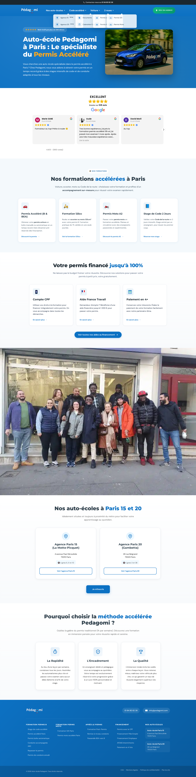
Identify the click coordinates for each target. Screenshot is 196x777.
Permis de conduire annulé (39, 755)
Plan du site (166, 770)
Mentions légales (132, 770)
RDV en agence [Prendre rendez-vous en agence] (164, 10)
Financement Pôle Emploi (127, 734)
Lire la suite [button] (84, 140)
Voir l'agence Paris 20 (130, 571)
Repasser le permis (35, 750)
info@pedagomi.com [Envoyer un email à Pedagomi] (156, 710)
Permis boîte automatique (38, 738)
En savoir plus (39, 320)
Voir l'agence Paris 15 (66, 571)
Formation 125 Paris (66, 731)
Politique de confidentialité (150, 770)
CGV (122, 770)
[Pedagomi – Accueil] (29, 10)
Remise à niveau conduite (98, 734)
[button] (163, 130)
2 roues (109, 10)
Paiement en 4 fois (125, 747)
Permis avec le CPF (125, 729)
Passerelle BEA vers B (96, 738)
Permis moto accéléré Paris (69, 735)
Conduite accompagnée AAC (38, 744)
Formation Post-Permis (97, 729)
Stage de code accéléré (37, 729)
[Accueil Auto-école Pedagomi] (34, 710)
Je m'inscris (98, 589)
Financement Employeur (127, 738)
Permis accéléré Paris (36, 734)
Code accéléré (77, 10)
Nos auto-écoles (55, 10)
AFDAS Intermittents (125, 743)
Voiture (95, 10)
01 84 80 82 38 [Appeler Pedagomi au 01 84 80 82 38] (131, 710)
